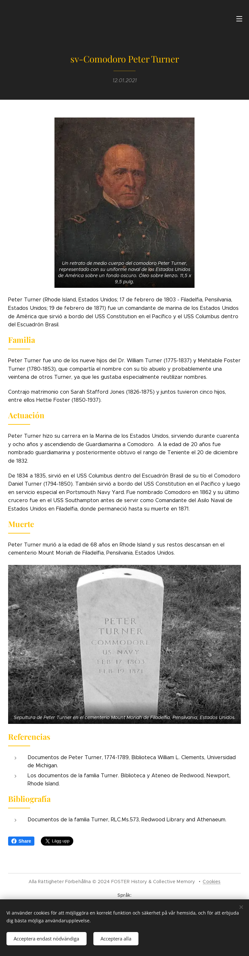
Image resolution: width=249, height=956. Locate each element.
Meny (239, 18)
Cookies (211, 881)
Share (21, 841)
